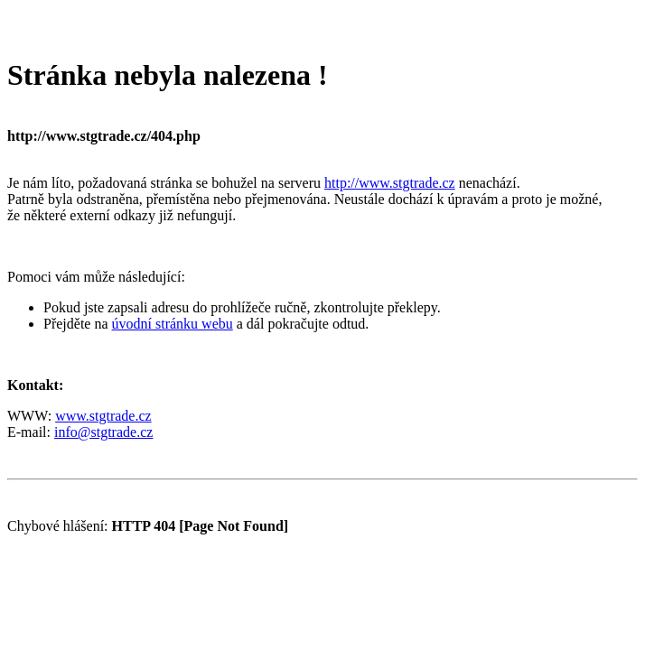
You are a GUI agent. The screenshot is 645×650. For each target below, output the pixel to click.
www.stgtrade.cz (103, 415)
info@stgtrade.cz (103, 432)
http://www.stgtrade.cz (389, 182)
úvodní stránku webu (172, 323)
